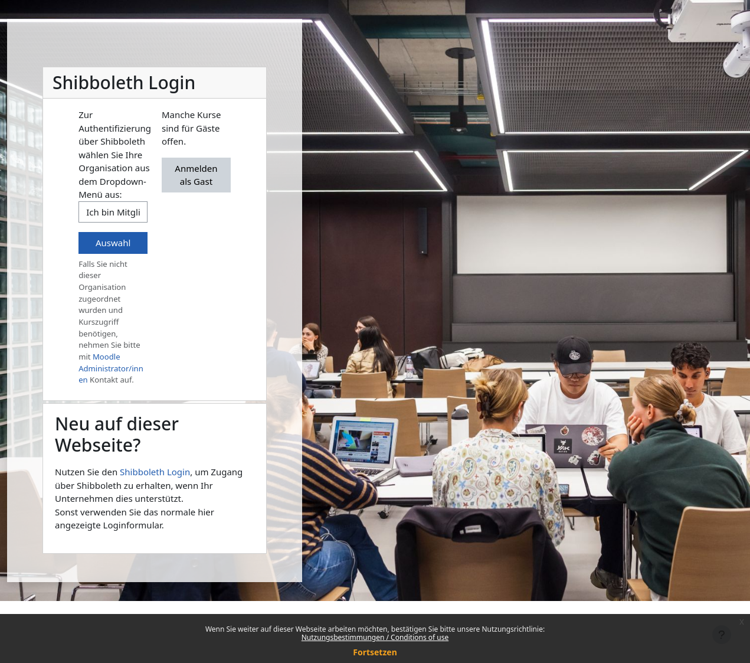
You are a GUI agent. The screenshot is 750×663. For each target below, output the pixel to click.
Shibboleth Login (155, 472)
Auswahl (113, 243)
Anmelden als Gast (196, 175)
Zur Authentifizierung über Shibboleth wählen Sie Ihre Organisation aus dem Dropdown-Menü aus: (114, 154)
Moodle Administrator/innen (110, 368)
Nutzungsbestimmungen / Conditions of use (375, 637)
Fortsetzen (375, 652)
